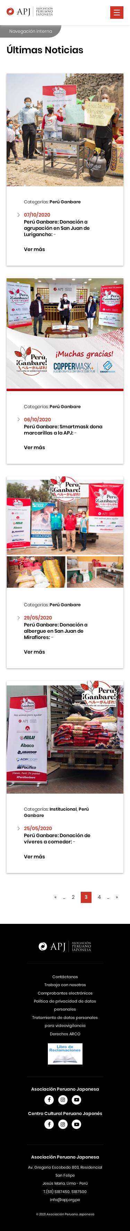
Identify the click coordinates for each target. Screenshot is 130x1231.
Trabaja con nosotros (65, 985)
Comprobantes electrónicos (65, 993)
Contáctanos (65, 977)
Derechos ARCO (65, 1034)
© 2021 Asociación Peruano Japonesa (65, 1214)
